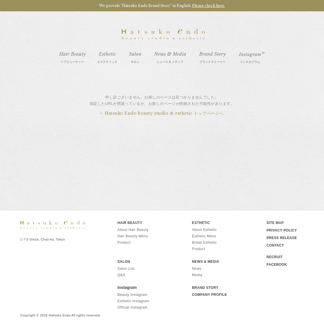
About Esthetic (204, 230)
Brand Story (205, 288)
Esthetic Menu (204, 236)
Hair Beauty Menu (132, 236)
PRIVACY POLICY (281, 230)
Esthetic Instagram (133, 301)
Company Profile (209, 295)
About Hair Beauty (133, 230)
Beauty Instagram (132, 295)
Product (124, 242)
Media (197, 275)
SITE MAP (275, 223)
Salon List (126, 269)
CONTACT (275, 245)
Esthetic (201, 223)
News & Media (205, 262)
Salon (123, 262)
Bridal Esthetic (204, 242)
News (196, 269)
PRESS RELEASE (281, 238)
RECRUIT (274, 257)
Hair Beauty (129, 223)
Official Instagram (132, 307)
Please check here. (208, 5)
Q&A (121, 275)
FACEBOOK (276, 265)
